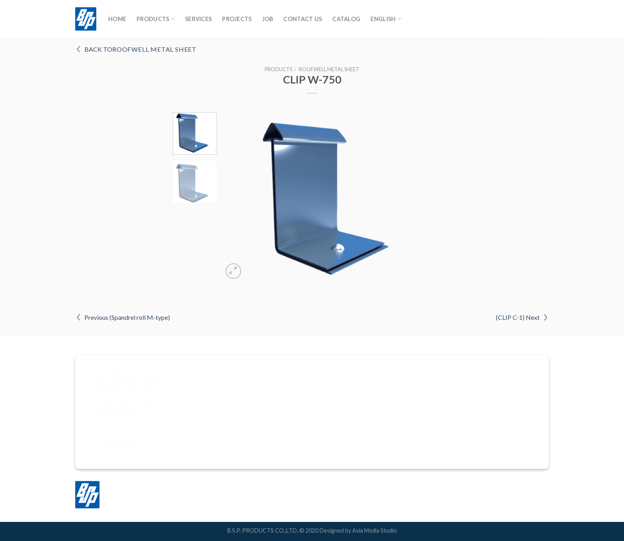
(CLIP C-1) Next (518, 317)
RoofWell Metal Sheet (329, 69)
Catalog (346, 19)
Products (155, 19)
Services (198, 19)
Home (117, 19)
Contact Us (302, 19)
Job (267, 19)
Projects (237, 19)
